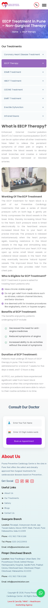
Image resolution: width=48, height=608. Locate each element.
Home (15, 31)
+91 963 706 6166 (17, 536)
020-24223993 (19, 541)
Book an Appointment (24, 441)
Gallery (7, 503)
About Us (11, 456)
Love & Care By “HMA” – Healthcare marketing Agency (24, 603)
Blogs (7, 508)
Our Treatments (11, 498)
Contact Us (9, 513)
